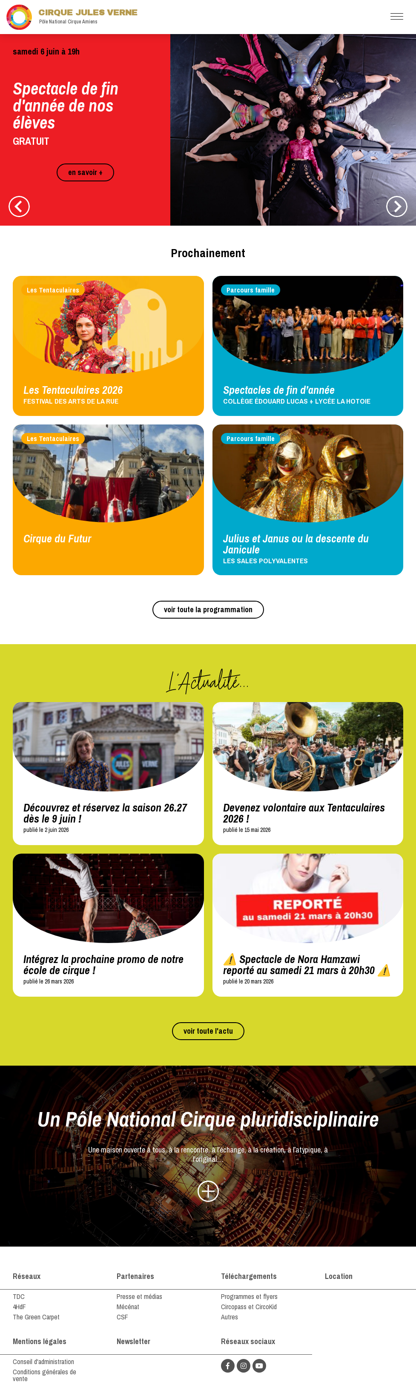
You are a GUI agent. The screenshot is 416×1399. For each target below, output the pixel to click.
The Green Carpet (36, 1316)
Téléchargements (249, 1276)
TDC (19, 1296)
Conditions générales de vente (44, 1375)
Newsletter (133, 1341)
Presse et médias (139, 1296)
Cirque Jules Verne (72, 17)
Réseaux (26, 1276)
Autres (229, 1316)
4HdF (19, 1306)
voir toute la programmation (208, 609)
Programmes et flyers (249, 1296)
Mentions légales (39, 1341)
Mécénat (128, 1306)
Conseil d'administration (43, 1361)
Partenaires (135, 1276)
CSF (122, 1316)
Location (339, 1276)
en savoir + (85, 172)
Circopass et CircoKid (249, 1306)
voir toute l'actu (208, 1031)
